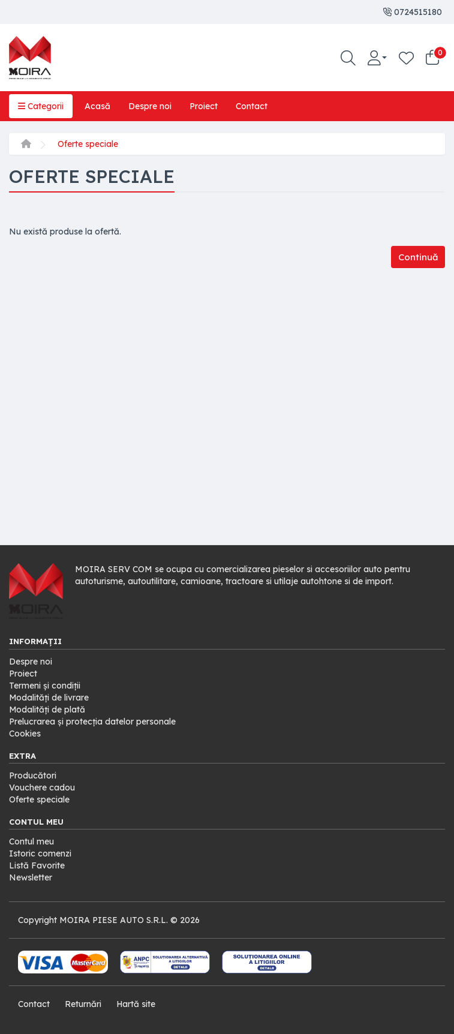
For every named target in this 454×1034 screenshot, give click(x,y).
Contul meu (31, 841)
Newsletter (30, 877)
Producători (32, 775)
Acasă (97, 106)
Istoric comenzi (40, 853)
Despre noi (150, 106)
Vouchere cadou (42, 787)
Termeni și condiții (44, 685)
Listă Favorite (37, 865)
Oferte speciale (88, 144)
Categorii (41, 106)
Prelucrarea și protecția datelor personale (92, 721)
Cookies (25, 733)
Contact (251, 106)
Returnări (83, 1004)
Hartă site (136, 1004)
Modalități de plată (47, 709)
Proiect (204, 106)
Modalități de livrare (49, 697)
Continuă (418, 257)
